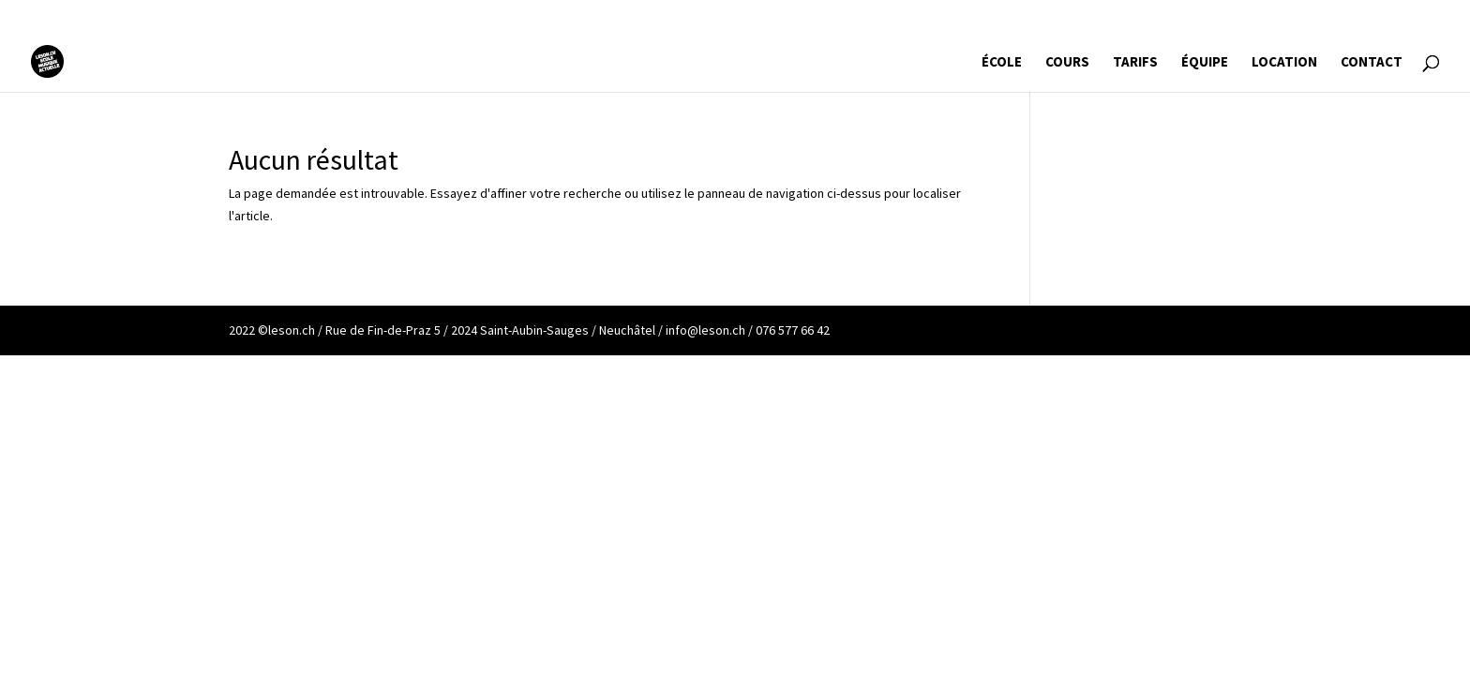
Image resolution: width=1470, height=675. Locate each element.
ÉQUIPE (1204, 62)
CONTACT (1371, 62)
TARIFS (1135, 62)
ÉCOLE (1002, 62)
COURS (1067, 62)
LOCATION (1284, 62)
